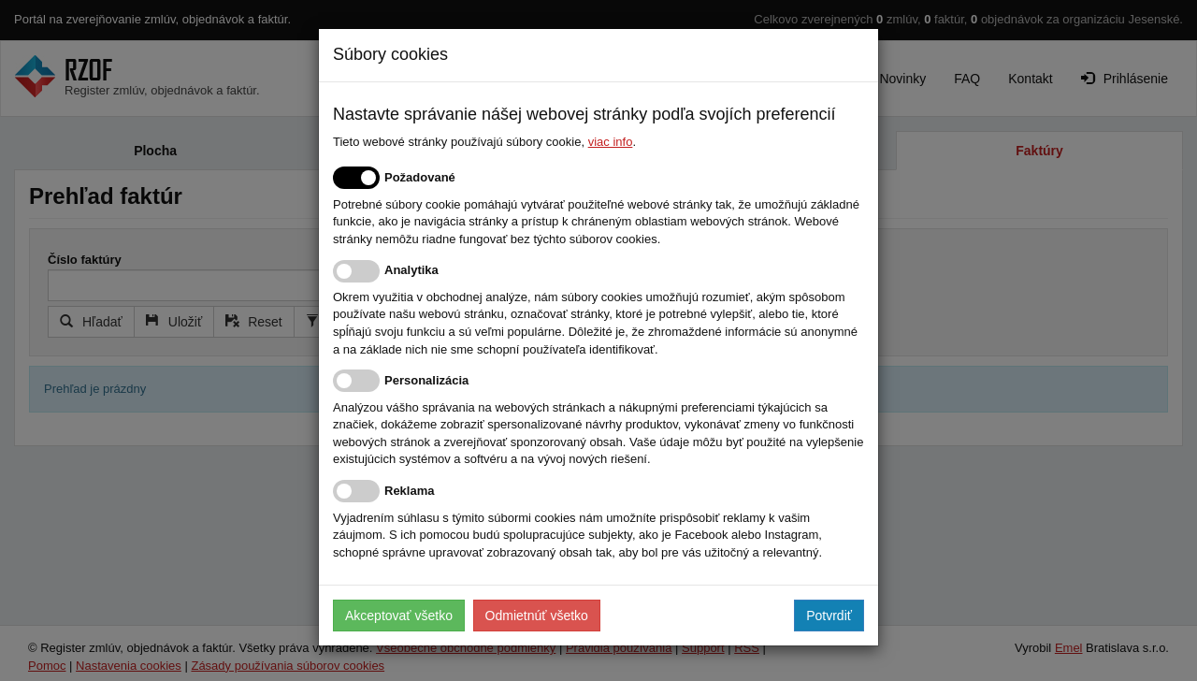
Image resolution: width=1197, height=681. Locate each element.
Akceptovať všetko (399, 615)
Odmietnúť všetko (536, 615)
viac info (610, 142)
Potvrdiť (829, 615)
